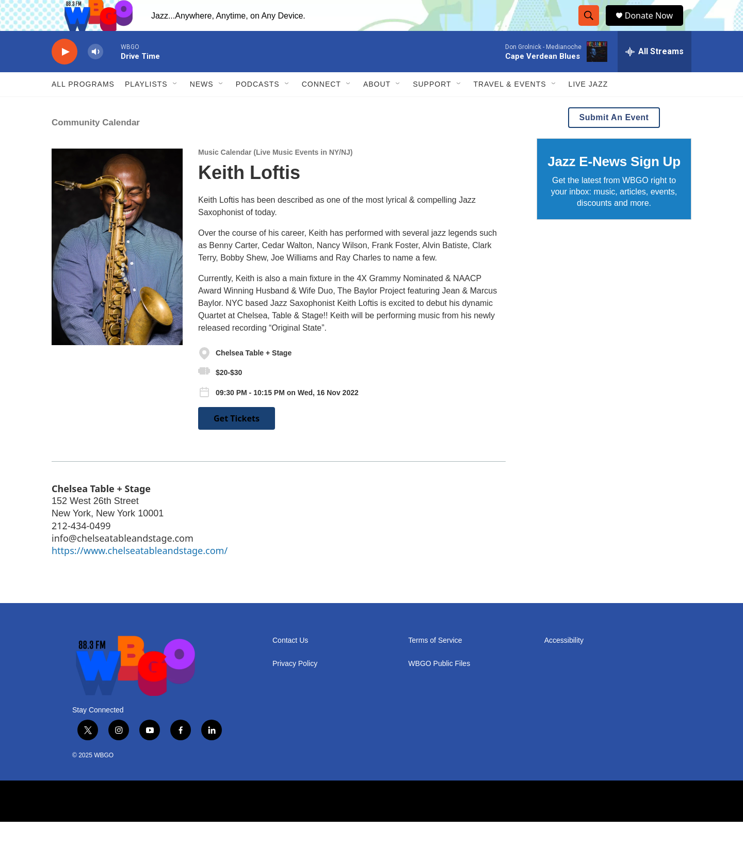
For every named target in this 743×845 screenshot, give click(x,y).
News (202, 107)
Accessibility (564, 664)
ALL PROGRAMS (83, 107)
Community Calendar (96, 146)
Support (432, 107)
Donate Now (654, 27)
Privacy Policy (294, 687)
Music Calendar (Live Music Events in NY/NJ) (275, 175)
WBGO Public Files (439, 687)
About (377, 107)
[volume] (95, 75)
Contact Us (290, 664)
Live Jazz (588, 107)
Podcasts (258, 107)
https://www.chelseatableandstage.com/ (140, 573)
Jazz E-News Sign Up (614, 184)
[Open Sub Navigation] (175, 107)
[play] (64, 75)
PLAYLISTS (146, 107)
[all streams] (654, 74)
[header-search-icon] (590, 27)
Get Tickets (237, 441)
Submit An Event (614, 140)
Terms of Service (435, 664)
